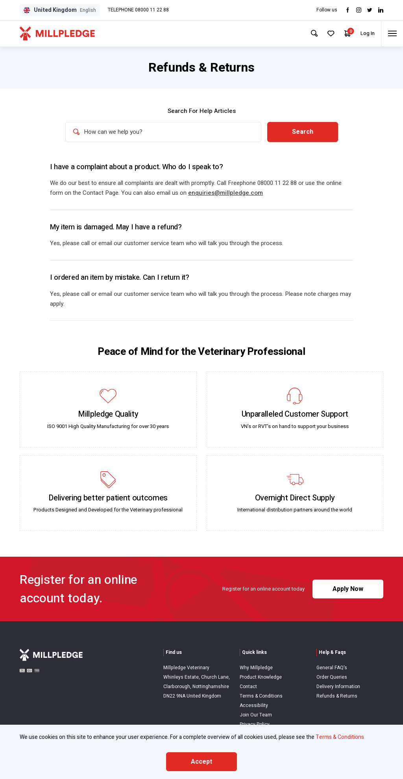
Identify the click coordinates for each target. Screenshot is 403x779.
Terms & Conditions (261, 696)
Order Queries (331, 677)
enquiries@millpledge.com (225, 193)
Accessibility (254, 705)
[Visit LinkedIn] (380, 10)
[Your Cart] (342, 33)
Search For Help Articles (202, 111)
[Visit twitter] (369, 10)
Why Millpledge (256, 668)
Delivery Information (338, 686)
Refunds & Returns (336, 696)
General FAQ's (331, 668)
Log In (363, 33)
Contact (248, 686)
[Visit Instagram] (358, 10)
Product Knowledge (261, 677)
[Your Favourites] (325, 33)
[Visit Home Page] (57, 33)
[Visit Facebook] (347, 10)
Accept (201, 761)
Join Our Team (256, 714)
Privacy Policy (255, 724)
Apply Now (348, 589)
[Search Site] (307, 33)
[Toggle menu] (390, 33)
